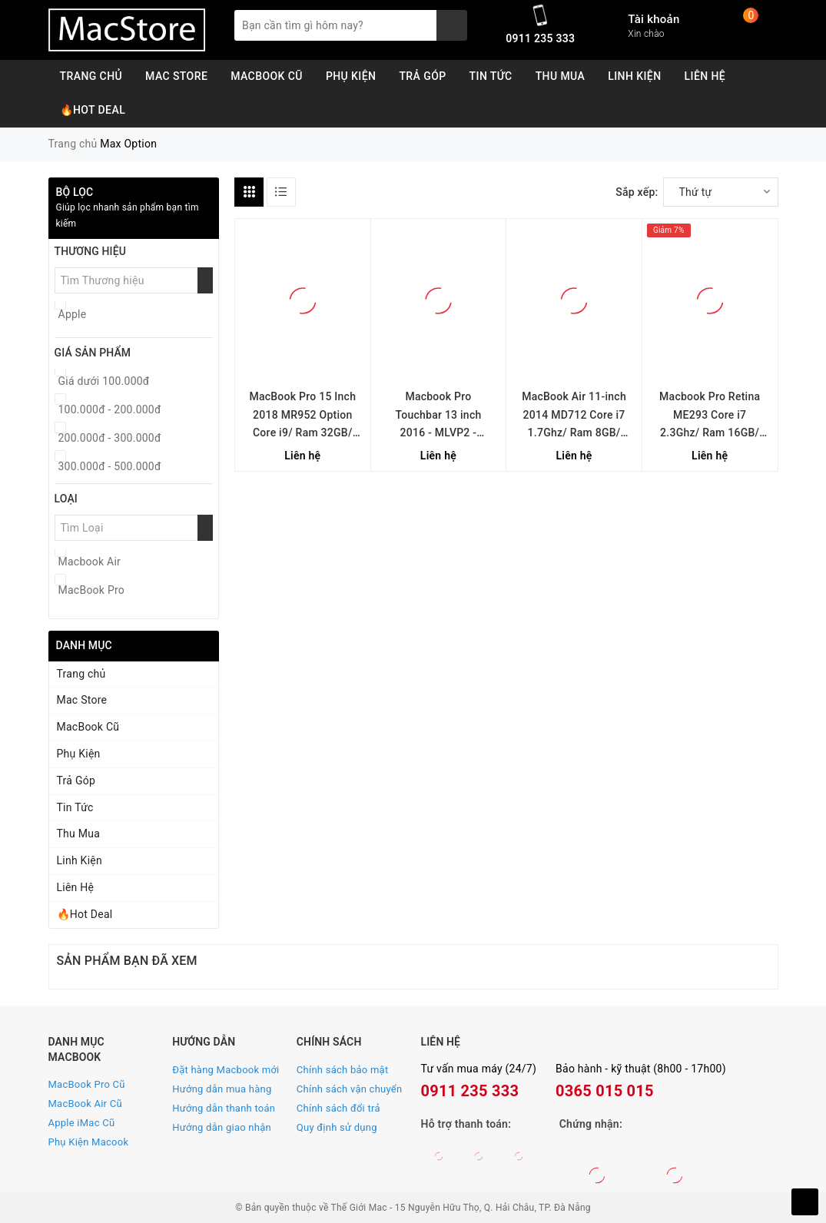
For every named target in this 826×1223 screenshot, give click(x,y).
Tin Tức (491, 76)
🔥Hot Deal (93, 110)
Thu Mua (560, 76)
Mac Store (176, 76)
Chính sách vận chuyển (350, 1089)
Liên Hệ (705, 76)
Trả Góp (422, 76)
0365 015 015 (605, 1091)
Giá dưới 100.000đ (104, 381)
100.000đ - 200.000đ (109, 409)
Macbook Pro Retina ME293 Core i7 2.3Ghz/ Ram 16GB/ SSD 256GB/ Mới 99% (709, 416)
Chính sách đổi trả (338, 1108)
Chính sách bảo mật (343, 1070)
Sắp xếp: (636, 192)
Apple (72, 314)
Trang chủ (91, 76)
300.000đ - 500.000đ (109, 466)
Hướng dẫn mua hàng (221, 1089)
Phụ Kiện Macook (88, 1142)
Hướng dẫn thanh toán (223, 1108)
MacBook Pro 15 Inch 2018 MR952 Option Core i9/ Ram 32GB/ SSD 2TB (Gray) (302, 416)
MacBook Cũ (267, 76)
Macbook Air (89, 561)
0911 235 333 (540, 38)
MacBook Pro (91, 590)
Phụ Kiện (351, 76)
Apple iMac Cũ (81, 1123)
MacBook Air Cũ (85, 1103)
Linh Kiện (634, 76)
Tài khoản (653, 19)
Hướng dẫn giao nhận (221, 1127)
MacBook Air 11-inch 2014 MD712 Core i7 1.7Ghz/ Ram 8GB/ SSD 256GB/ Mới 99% (574, 416)
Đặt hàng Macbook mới (225, 1070)
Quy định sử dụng (337, 1127)
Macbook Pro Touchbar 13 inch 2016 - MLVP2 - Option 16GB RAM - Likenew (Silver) (438, 416)
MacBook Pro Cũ (86, 1084)
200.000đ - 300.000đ (109, 438)
